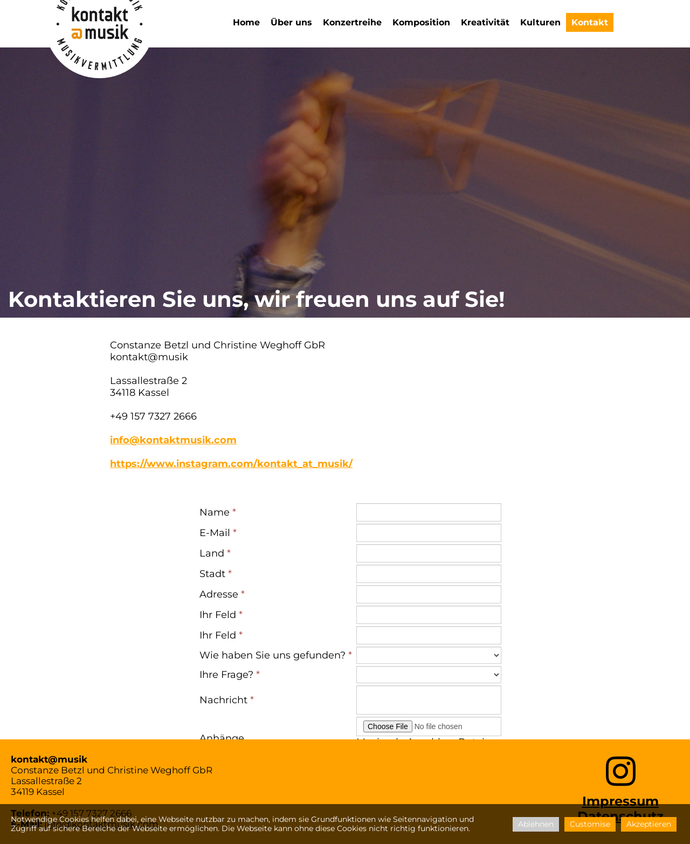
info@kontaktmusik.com (173, 440)
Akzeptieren (648, 824)
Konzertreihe (352, 22)
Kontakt (589, 22)
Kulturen (540, 22)
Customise (590, 824)
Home (246, 22)
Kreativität (485, 22)
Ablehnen (536, 824)
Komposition (421, 22)
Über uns (291, 22)
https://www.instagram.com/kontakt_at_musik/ (231, 464)
